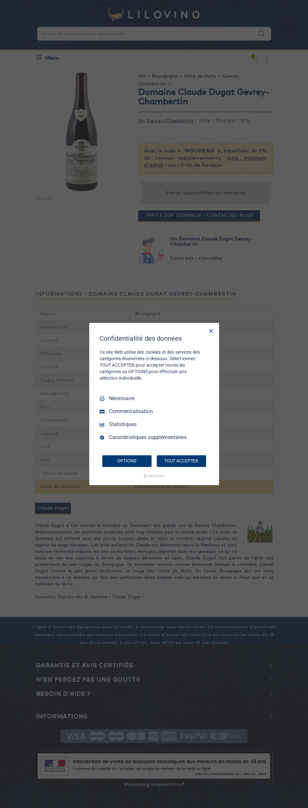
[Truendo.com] (154, 476)
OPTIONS (126, 460)
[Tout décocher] (211, 331)
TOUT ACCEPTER (181, 460)
